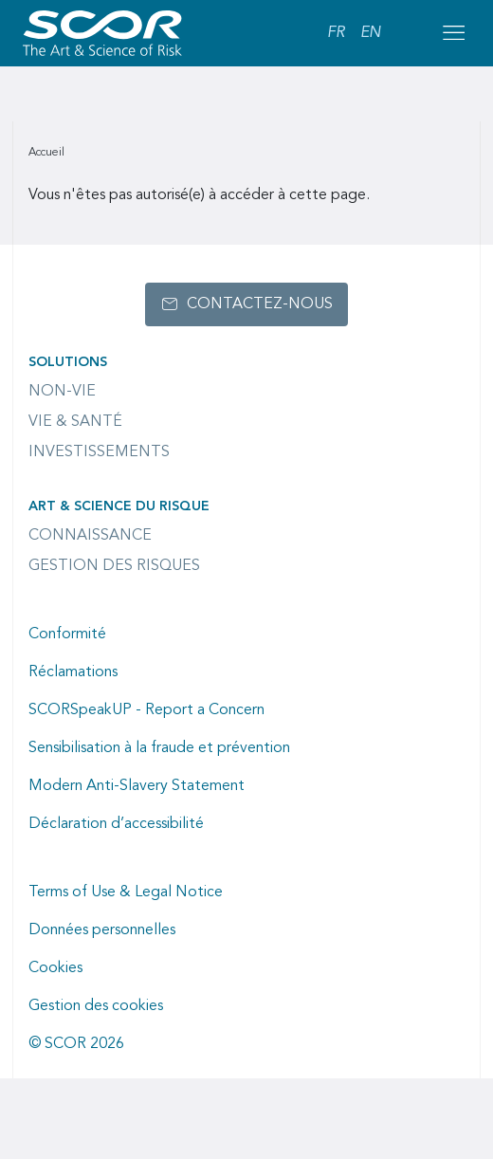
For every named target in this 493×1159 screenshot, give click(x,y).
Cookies (55, 968)
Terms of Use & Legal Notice (125, 892)
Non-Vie (62, 391)
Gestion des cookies (95, 1006)
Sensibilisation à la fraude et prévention (159, 748)
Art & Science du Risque (119, 506)
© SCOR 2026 (76, 1044)
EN (370, 33)
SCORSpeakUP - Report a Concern (146, 710)
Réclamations (73, 672)
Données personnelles (101, 930)
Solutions (67, 362)
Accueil (46, 152)
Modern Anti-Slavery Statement (136, 786)
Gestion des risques (114, 566)
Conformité (67, 634)
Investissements (99, 452)
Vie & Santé (75, 422)
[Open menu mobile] (453, 33)
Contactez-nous (260, 304)
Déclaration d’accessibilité (116, 824)
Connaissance (90, 535)
